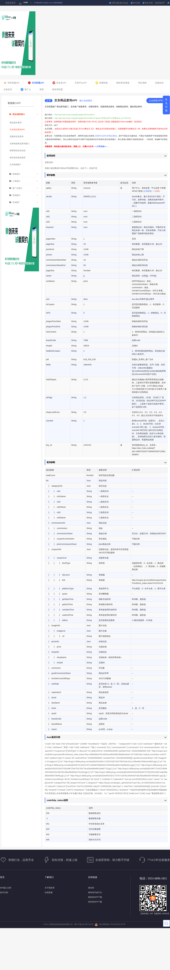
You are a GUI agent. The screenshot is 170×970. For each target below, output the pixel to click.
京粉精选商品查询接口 (19, 143)
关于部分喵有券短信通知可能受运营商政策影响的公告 (51, 2)
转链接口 (16, 174)
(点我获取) (147, 191)
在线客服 (49, 892)
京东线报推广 (16, 164)
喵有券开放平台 (95, 892)
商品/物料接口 (18, 114)
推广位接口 (17, 188)
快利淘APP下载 (95, 902)
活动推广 (16, 202)
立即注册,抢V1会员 (118, 3)
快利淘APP (160, 3)
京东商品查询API (17, 129)
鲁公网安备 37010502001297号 (110, 924)
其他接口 (16, 195)
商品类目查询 (16, 122)
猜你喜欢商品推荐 (18, 157)
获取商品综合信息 (18, 150)
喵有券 (91, 888)
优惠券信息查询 (17, 136)
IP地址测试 (111, 136)
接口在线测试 (85, 100)
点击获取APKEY (157, 100)
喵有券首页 (11, 3)
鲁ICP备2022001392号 (84, 924)
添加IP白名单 (100, 136)
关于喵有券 (50, 888)
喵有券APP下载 (95, 897)
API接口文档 (5, 888)
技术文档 (147, 3)
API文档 (135, 3)
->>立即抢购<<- (101, 146)
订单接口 (16, 181)
